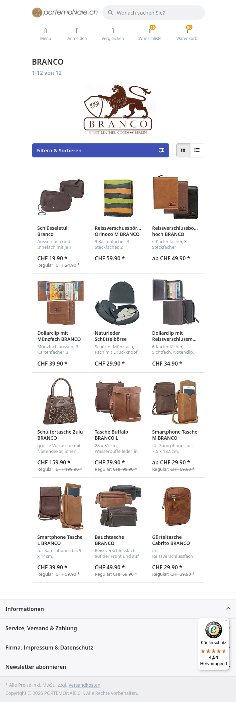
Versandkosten (84, 685)
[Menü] (225, 622)
